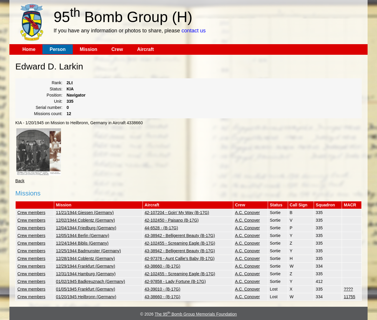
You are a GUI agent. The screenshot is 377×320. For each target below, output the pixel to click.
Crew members (31, 212)
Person (57, 49)
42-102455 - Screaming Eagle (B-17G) (180, 243)
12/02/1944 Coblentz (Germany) (85, 220)
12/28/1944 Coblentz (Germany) (85, 258)
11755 (349, 296)
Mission (88, 49)
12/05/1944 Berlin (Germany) (82, 235)
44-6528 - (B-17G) (161, 228)
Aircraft (145, 49)
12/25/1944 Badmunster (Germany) (88, 250)
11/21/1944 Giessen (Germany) (85, 212)
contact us (193, 31)
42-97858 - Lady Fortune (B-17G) (175, 281)
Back (19, 180)
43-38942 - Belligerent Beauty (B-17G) (180, 235)
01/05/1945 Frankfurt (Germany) (85, 289)
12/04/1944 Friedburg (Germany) (86, 228)
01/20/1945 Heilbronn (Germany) (86, 296)
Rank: (57, 82)
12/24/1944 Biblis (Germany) (82, 243)
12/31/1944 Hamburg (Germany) (85, 273)
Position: (54, 95)
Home (28, 49)
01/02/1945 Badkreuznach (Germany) (90, 281)
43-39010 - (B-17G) (162, 289)
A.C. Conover (247, 212)
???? (348, 289)
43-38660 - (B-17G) (162, 266)
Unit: (58, 101)
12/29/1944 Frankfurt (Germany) (85, 266)
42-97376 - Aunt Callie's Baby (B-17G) (180, 258)
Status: (55, 89)
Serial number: (49, 107)
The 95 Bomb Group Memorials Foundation (196, 314)
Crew (117, 49)
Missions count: (48, 113)
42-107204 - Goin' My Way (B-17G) (177, 212)
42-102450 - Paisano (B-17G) (172, 220)
